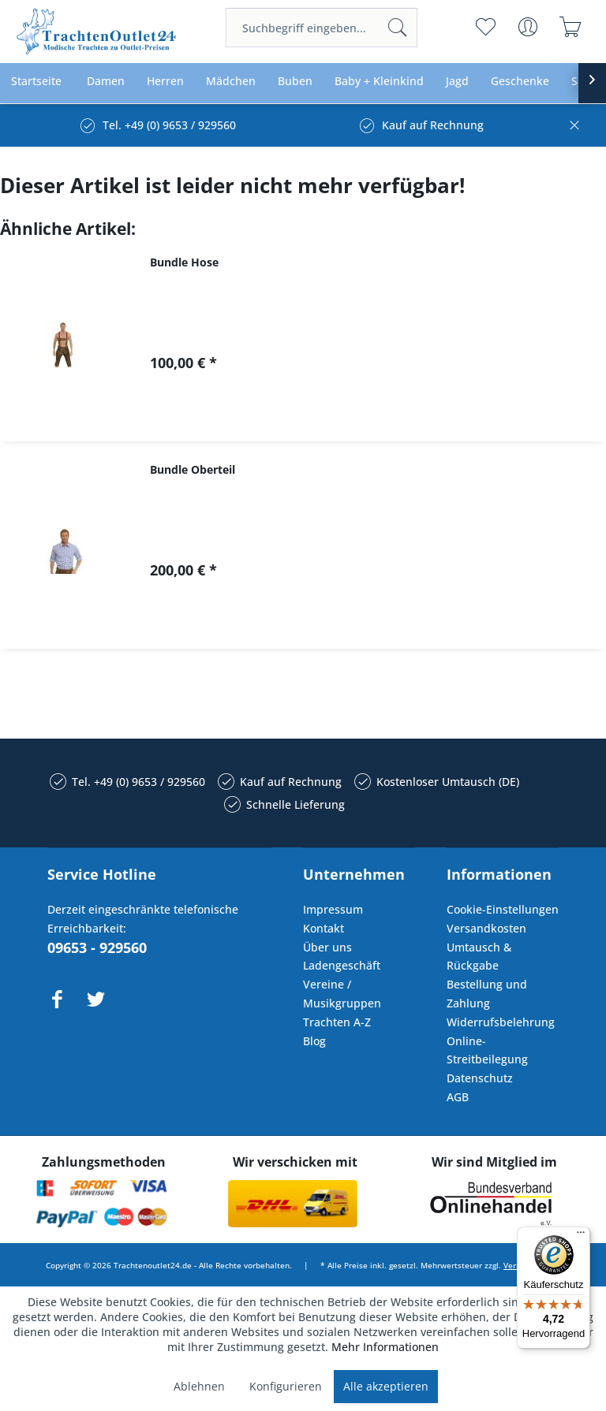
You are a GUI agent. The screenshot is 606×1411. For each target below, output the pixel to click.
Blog (314, 1040)
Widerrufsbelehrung (501, 1022)
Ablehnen (199, 1386)
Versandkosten (486, 928)
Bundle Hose (184, 262)
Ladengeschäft (341, 965)
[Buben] (295, 81)
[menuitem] (321, 27)
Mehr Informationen (385, 1346)
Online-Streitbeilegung (487, 1050)
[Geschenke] (520, 81)
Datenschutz (480, 1077)
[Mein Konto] (528, 27)
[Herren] (165, 81)
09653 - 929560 (97, 947)
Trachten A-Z (337, 1022)
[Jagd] (457, 81)
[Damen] (106, 81)
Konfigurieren (285, 1386)
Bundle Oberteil (192, 469)
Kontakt (323, 928)
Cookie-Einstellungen (503, 909)
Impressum (333, 909)
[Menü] (580, 1236)
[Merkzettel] (485, 27)
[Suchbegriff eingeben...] (321, 27)
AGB (458, 1096)
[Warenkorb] (571, 27)
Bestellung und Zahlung (487, 994)
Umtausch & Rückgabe (479, 957)
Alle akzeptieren (385, 1386)
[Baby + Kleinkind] (379, 81)
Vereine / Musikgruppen (342, 994)
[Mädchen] (231, 81)
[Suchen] (397, 27)
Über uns (327, 947)
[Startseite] (36, 81)
